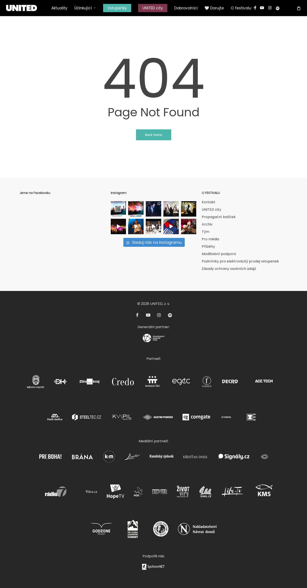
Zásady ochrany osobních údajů (229, 268)
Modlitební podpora (219, 253)
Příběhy (208, 246)
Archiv (207, 224)
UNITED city (211, 209)
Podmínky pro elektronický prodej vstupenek (240, 261)
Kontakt (208, 202)
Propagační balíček (219, 216)
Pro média (210, 239)
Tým (205, 231)
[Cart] (298, 8)
